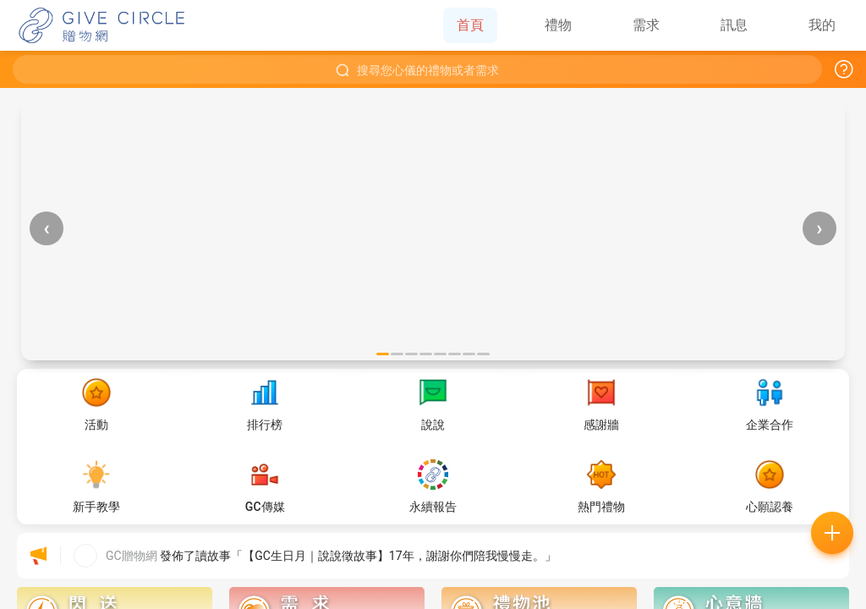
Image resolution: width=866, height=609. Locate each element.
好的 (530, 415)
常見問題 (337, 415)
